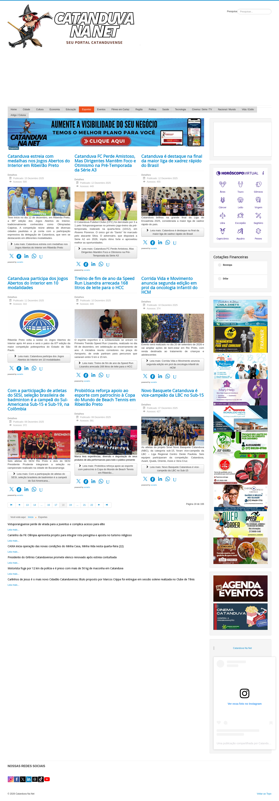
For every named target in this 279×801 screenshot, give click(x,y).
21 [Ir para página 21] (84, 505)
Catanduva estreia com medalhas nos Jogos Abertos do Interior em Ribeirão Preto (39, 160)
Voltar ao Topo (264, 793)
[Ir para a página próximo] (99, 505)
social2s (20, 262)
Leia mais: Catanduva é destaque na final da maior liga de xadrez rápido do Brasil (172, 232)
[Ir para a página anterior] (20, 505)
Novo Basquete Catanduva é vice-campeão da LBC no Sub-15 (172, 393)
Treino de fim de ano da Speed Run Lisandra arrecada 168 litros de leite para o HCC (104, 282)
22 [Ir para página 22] (92, 505)
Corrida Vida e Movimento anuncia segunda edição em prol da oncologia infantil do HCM (169, 285)
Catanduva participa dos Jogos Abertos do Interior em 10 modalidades (38, 282)
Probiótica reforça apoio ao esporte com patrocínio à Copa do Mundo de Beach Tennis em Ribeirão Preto (105, 397)
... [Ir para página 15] (42, 505)
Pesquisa (232, 11)
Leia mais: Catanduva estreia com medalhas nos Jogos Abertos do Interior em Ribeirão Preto (39, 246)
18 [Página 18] (63, 505)
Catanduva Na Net (242, 648)
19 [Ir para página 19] (70, 505)
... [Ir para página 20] (77, 505)
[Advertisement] (139, 76)
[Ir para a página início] (12, 505)
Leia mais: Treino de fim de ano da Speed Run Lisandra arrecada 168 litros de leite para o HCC (105, 365)
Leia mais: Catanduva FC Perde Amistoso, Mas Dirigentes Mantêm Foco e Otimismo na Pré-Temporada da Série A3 (106, 252)
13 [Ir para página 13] (27, 505)
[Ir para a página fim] (107, 505)
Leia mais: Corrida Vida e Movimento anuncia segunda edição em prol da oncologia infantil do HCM (173, 364)
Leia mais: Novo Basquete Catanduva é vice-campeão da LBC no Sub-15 (172, 469)
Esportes (13, 148)
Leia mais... (13, 529)
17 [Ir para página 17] (56, 505)
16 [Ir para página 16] (48, 505)
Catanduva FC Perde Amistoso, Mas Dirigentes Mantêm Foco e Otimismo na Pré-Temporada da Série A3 (105, 163)
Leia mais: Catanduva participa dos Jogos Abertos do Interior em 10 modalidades (39, 358)
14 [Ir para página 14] (34, 505)
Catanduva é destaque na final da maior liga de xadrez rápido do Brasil (171, 160)
